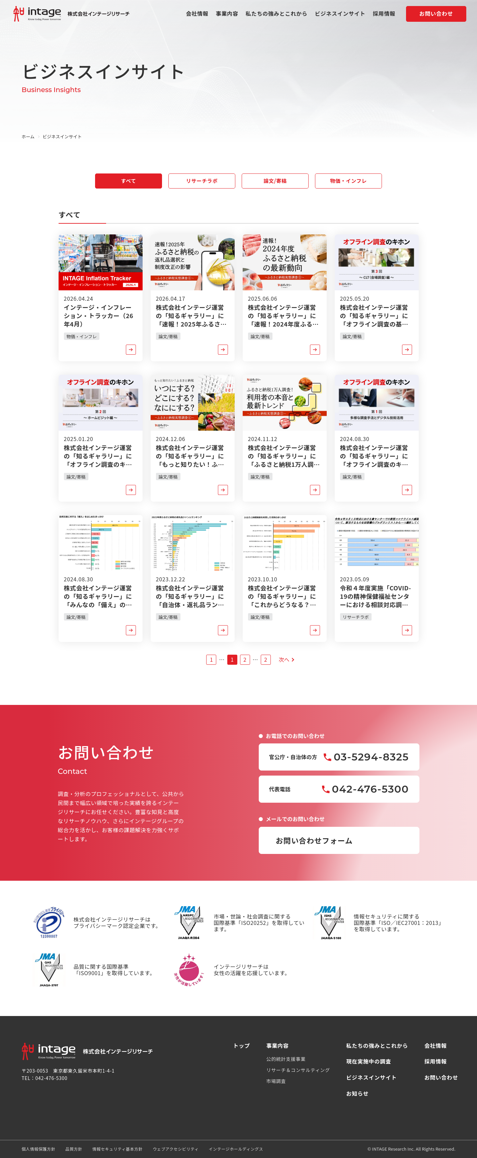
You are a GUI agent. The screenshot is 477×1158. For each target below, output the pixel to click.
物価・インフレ (348, 180)
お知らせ (357, 1093)
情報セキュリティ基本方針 (117, 1149)
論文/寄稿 (275, 180)
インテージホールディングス (236, 1149)
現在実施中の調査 (368, 1061)
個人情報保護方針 (39, 1149)
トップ (241, 1045)
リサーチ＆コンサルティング (298, 1070)
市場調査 (276, 1081)
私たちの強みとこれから (277, 14)
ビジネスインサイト (340, 14)
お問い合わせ (436, 14)
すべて (128, 180)
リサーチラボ (202, 180)
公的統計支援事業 (286, 1059)
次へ (284, 659)
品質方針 (73, 1149)
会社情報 (197, 14)
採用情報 (384, 14)
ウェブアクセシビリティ (175, 1149)
